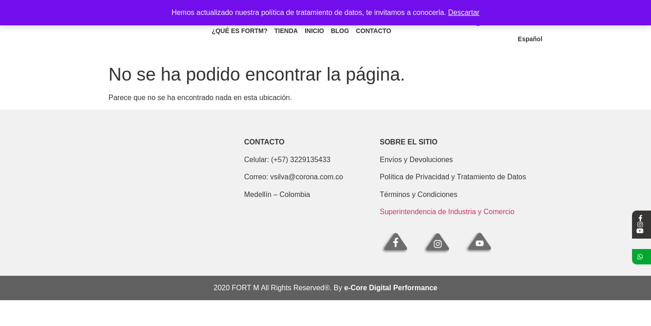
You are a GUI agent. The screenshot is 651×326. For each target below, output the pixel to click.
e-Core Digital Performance (390, 288)
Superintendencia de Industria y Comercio (447, 212)
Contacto (373, 30)
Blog (340, 30)
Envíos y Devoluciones (416, 159)
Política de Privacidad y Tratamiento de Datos (453, 177)
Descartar (463, 12)
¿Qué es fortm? (240, 30)
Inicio (314, 30)
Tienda (286, 30)
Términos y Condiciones (419, 194)
